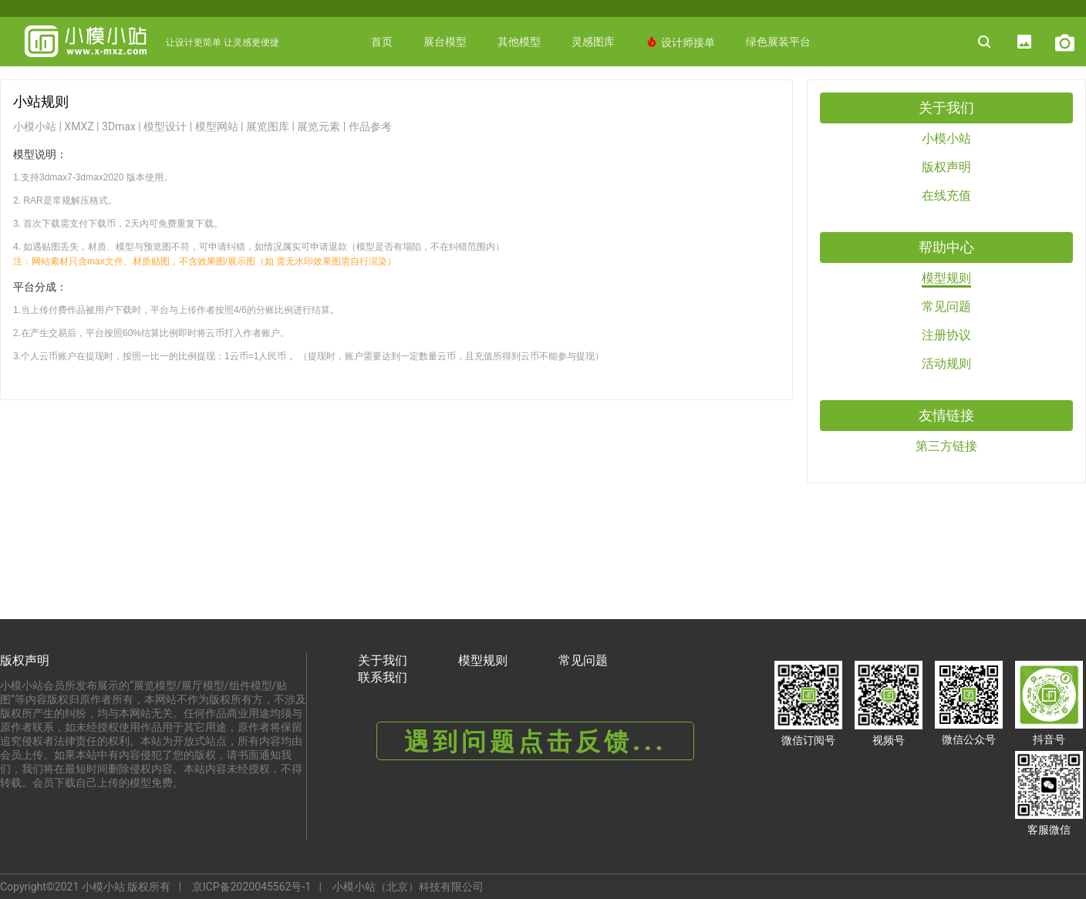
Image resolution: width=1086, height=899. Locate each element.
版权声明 (946, 167)
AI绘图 (631, 91)
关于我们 (382, 660)
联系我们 (382, 677)
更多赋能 (563, 91)
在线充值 (946, 195)
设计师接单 (680, 42)
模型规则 (946, 278)
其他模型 (519, 41)
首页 (382, 41)
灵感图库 (593, 41)
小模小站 (946, 138)
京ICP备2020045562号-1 (251, 886)
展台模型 (445, 41)
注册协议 (946, 335)
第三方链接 (946, 446)
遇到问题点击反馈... (535, 741)
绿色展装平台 (778, 41)
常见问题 (946, 306)
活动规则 (946, 363)
